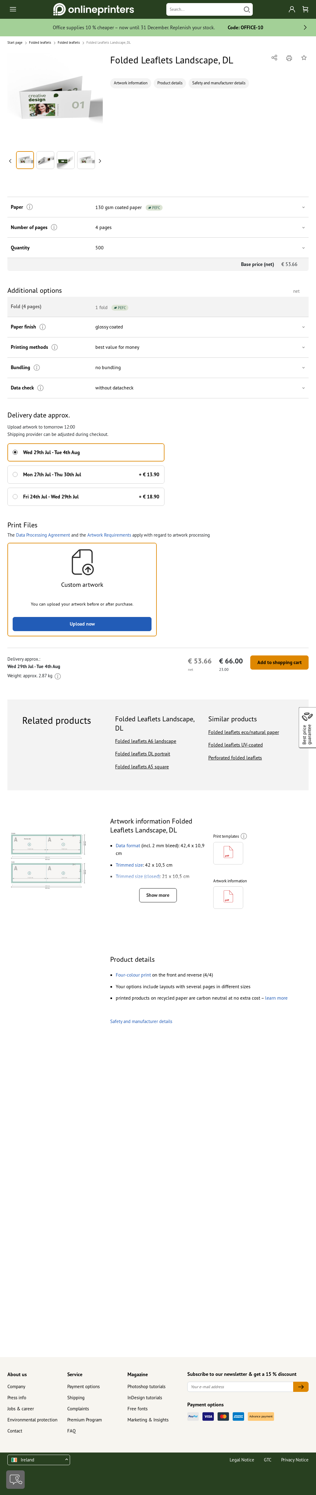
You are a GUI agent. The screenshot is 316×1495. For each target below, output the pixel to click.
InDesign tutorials (144, 1397)
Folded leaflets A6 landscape (145, 740)
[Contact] (15, 1479)
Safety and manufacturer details (218, 83)
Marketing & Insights (147, 1420)
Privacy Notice (295, 1460)
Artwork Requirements (109, 534)
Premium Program (84, 1420)
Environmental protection (32, 1420)
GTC (268, 1460)
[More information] (29, 207)
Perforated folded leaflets (235, 757)
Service (74, 1374)
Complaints (78, 1409)
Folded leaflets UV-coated (235, 744)
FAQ (71, 1431)
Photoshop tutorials (146, 1386)
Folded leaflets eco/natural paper (243, 731)
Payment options (83, 1386)
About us (17, 1374)
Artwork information (131, 83)
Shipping (76, 1397)
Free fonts (137, 1409)
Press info (16, 1397)
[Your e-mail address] (240, 1387)
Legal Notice (242, 1460)
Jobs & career (20, 1409)
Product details (169, 83)
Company (16, 1386)
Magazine (137, 1374)
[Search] (203, 9)
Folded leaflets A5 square (142, 766)
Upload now (82, 623)
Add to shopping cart (278, 662)
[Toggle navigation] (13, 9)
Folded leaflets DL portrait (142, 753)
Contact (14, 1431)
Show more (158, 895)
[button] (55, 100)
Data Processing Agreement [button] (43, 534)
